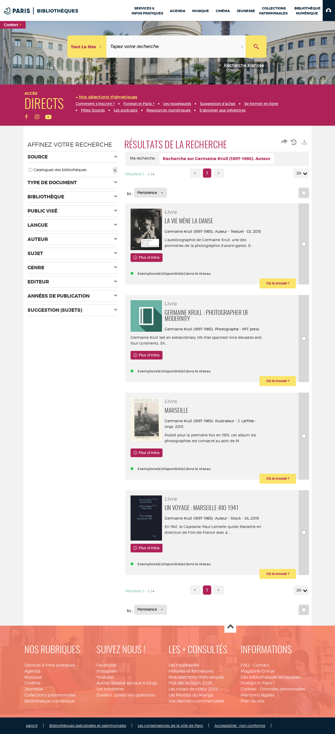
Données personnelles (282, 689)
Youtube (105, 677)
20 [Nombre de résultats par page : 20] (299, 173)
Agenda (32, 671)
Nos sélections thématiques (196, 677)
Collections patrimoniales (50, 695)
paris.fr (32, 725)
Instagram (106, 671)
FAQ (245, 665)
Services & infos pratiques (49, 665)
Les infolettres (110, 689)
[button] (329, 10)
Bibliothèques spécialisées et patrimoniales (87, 725)
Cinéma (32, 682)
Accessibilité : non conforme (239, 725)
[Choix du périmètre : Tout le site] (87, 46)
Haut (230, 627)
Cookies (248, 689)
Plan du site (252, 701)
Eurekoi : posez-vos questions (125, 695)
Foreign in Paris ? (258, 682)
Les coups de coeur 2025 (193, 689)
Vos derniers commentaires (196, 701)
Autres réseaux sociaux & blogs (126, 682)
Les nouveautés (184, 665)
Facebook (106, 665)
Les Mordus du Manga (191, 695)
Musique (33, 677)
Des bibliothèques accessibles (271, 677)
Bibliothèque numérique (49, 701)
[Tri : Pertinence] (150, 193)
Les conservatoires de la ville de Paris (170, 725)
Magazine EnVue (257, 671)
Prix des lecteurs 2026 (190, 682)
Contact (261, 665)
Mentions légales (257, 695)
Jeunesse (33, 689)
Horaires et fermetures (191, 671)
